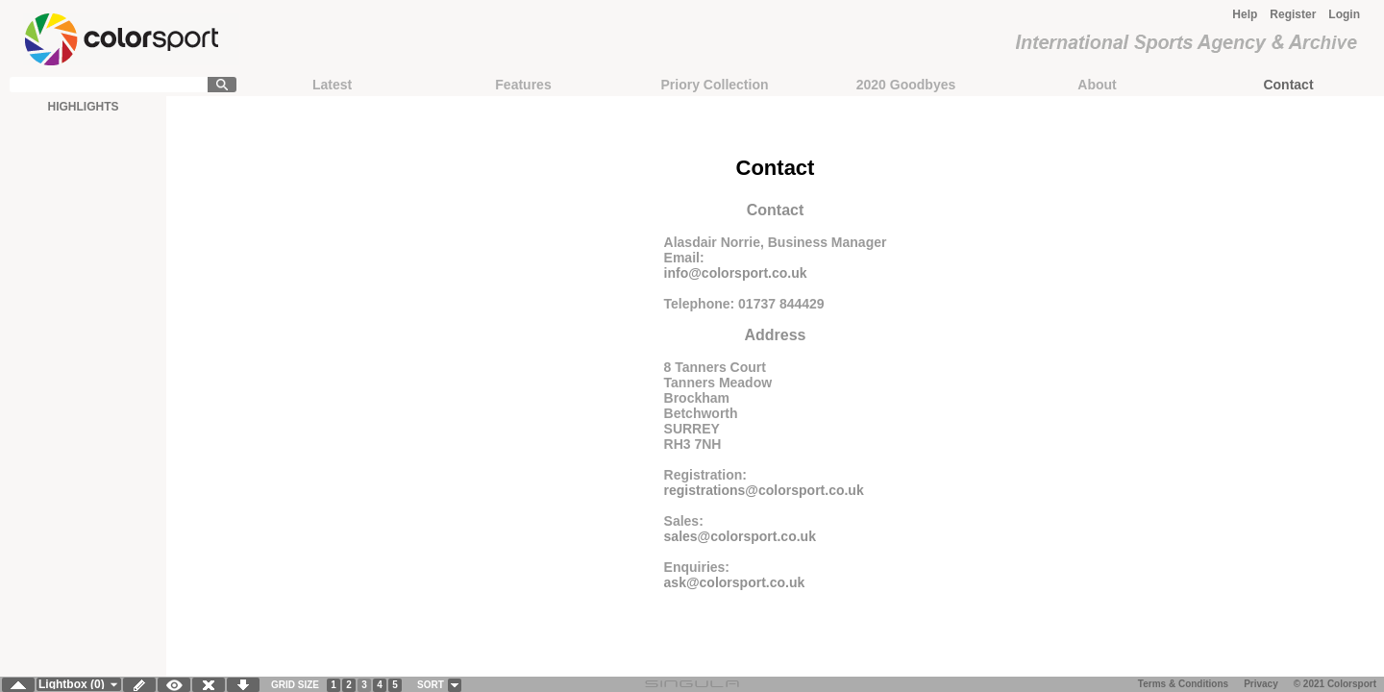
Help (1244, 14)
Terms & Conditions (1183, 684)
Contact (1288, 84)
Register (1293, 14)
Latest (332, 84)
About (1096, 84)
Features (523, 84)
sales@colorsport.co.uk (740, 536)
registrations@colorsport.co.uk (764, 490)
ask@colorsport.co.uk (734, 582)
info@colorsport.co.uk (735, 273)
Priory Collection (714, 84)
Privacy (1261, 684)
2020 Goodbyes (906, 84)
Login (1344, 14)
